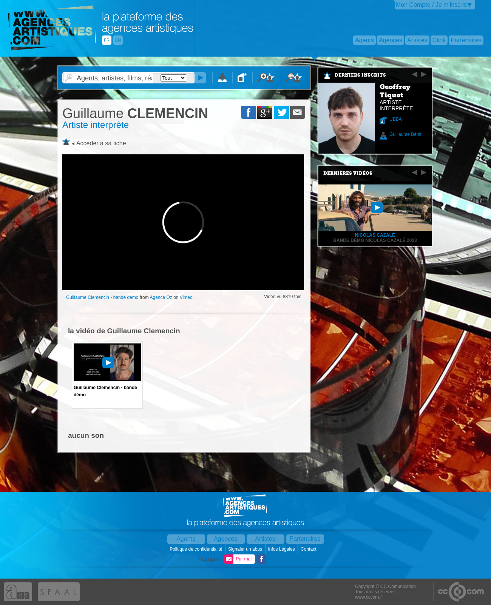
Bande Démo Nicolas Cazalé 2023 (375, 240)
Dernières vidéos (347, 173)
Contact (309, 549)
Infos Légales (282, 549)
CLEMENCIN (135, 113)
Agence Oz (161, 297)
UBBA (395, 119)
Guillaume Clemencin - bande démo (102, 297)
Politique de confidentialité (197, 549)
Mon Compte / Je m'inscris (431, 5)
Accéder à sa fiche (101, 143)
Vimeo (186, 297)
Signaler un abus (245, 549)
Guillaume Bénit (405, 134)
